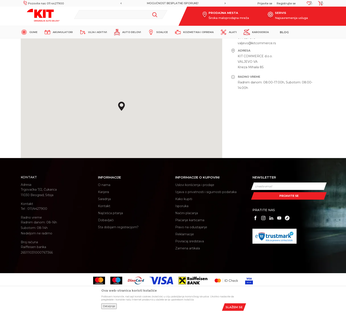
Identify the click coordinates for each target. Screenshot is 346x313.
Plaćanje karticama (189, 259)
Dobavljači (106, 259)
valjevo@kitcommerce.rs (257, 82)
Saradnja (104, 237)
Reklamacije (184, 273)
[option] (173, 3)
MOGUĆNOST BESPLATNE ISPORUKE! (173, 3)
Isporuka (181, 245)
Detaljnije (109, 306)
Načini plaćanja (186, 252)
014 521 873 (247, 76)
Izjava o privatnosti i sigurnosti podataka (206, 230)
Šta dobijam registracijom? (118, 266)
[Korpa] (319, 4)
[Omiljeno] (309, 4)
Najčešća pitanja (110, 252)
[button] (120, 14)
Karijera (103, 230)
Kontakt (104, 245)
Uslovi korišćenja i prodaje (194, 223)
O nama (104, 223)
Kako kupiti (183, 237)
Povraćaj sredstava (189, 280)
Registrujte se (286, 3)
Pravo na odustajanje (191, 266)
